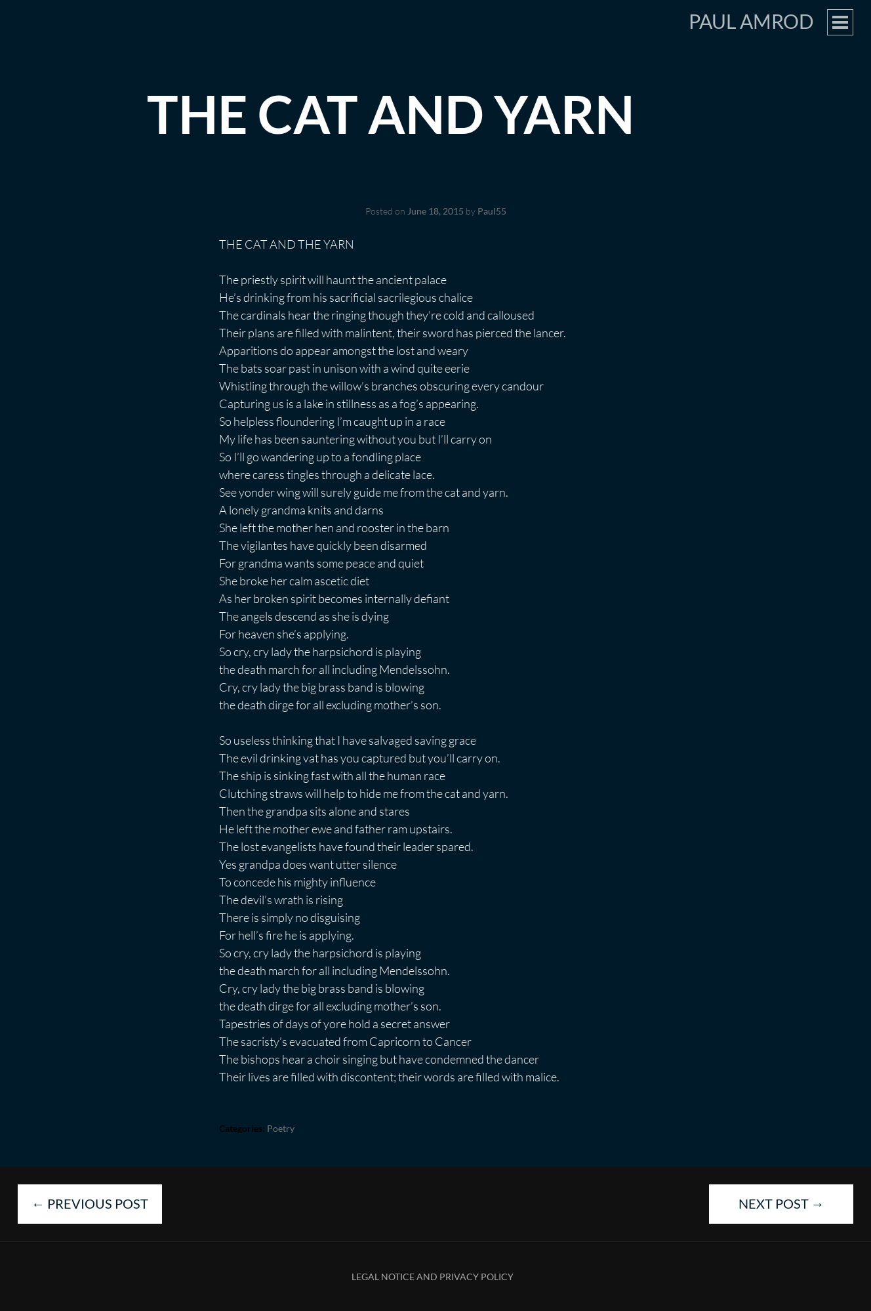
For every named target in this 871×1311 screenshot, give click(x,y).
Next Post (781, 1203)
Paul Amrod (751, 21)
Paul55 (491, 211)
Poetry (280, 1128)
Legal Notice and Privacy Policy (433, 1276)
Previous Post (89, 1203)
